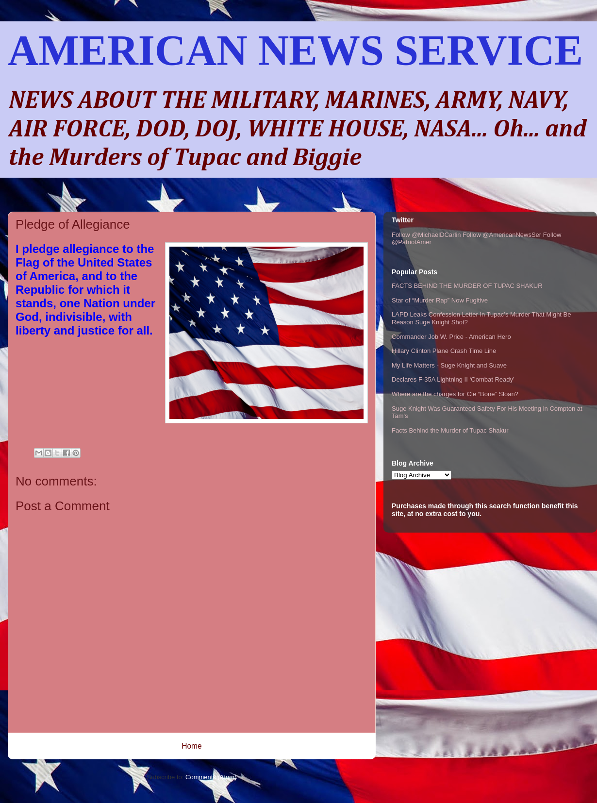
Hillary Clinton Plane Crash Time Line (444, 350)
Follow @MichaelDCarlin (426, 234)
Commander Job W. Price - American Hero (451, 336)
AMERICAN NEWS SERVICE (295, 50)
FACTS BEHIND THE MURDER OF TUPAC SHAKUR (467, 285)
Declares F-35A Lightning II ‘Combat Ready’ (453, 379)
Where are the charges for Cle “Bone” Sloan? (455, 394)
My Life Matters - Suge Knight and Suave (449, 365)
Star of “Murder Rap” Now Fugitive (440, 300)
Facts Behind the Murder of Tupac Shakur (450, 430)
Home (192, 746)
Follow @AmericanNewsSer (502, 234)
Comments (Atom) (210, 777)
